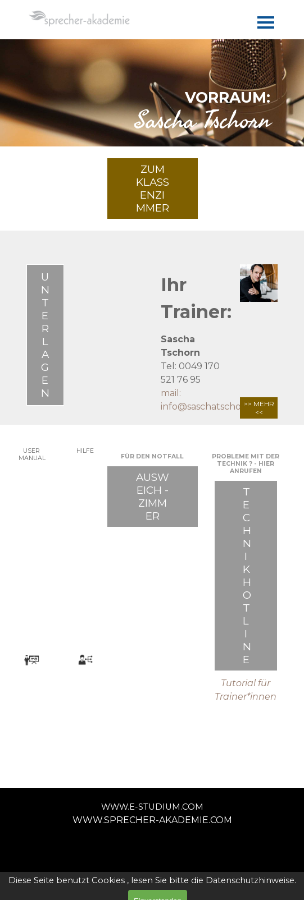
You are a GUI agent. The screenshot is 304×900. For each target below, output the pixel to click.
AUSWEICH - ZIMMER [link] (152, 496)
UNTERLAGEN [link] (45, 335)
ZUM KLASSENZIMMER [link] (152, 188)
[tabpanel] (152, 107)
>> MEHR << (259, 408)
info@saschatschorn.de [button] (213, 406)
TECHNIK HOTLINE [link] (247, 575)
